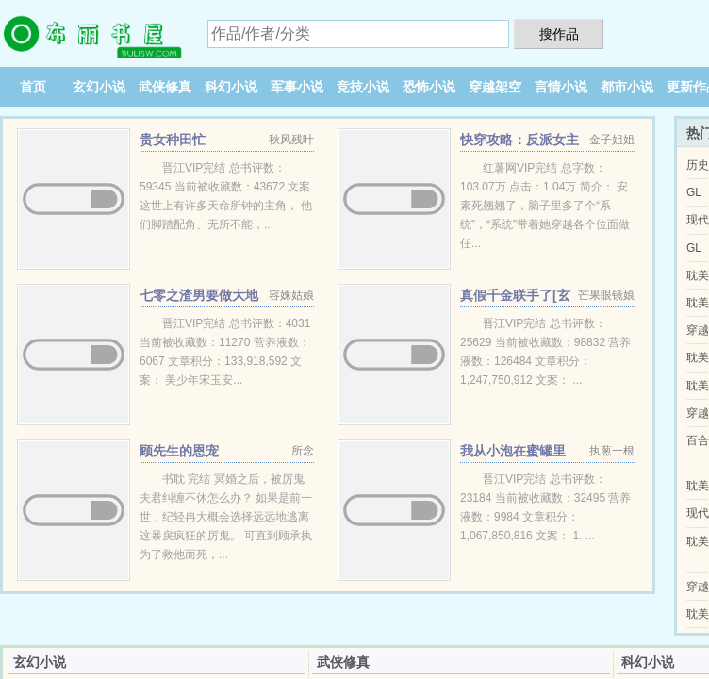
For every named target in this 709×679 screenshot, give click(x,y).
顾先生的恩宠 (179, 450)
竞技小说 (363, 86)
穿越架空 (495, 86)
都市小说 (627, 86)
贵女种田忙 (173, 139)
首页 (33, 86)
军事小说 (297, 86)
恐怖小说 (429, 86)
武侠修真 (165, 86)
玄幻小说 (99, 86)
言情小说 (561, 86)
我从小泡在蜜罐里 (513, 450)
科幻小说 (231, 86)
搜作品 (559, 33)
